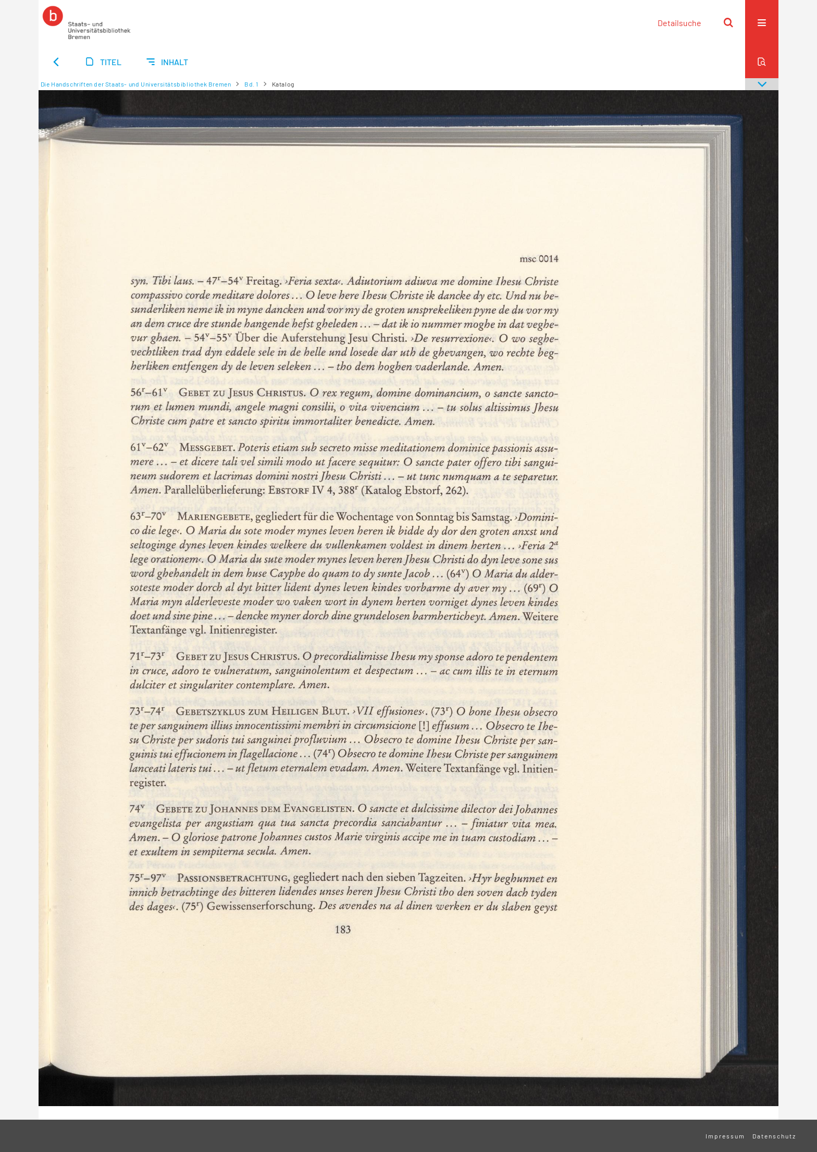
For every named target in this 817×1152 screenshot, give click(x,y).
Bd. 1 (251, 84)
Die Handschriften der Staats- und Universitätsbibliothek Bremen (136, 84)
